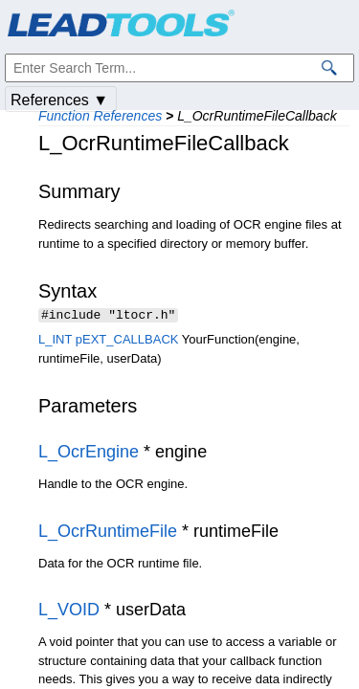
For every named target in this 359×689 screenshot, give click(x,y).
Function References (100, 115)
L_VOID (69, 611)
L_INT (55, 341)
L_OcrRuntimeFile (107, 533)
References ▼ (59, 100)
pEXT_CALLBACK (127, 341)
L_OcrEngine (88, 453)
